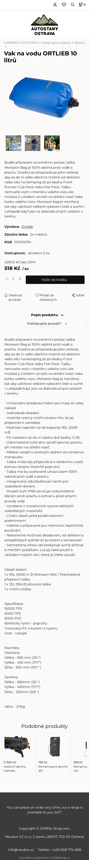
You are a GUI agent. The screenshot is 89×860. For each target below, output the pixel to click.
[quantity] (13, 279)
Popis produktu (44, 315)
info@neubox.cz (22, 850)
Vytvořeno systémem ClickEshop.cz (44, 857)
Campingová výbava (56, 42)
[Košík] (81, 4)
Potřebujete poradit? (44, 324)
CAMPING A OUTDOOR (20, 42)
